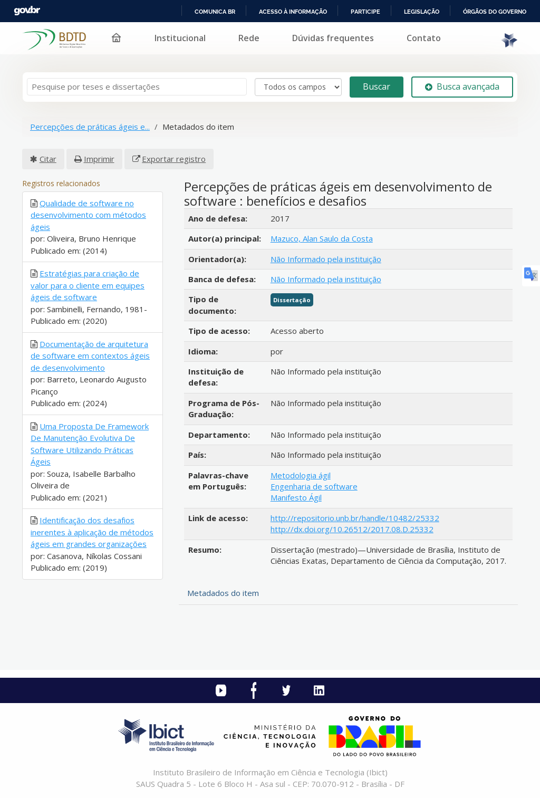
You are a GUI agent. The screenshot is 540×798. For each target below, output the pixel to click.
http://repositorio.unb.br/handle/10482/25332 (355, 518)
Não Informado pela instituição (326, 259)
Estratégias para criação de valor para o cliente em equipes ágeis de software (87, 285)
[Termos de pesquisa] (137, 86)
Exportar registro (174, 158)
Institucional (180, 38)
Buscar (376, 86)
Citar (48, 158)
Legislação (421, 11)
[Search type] (298, 87)
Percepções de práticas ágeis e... (90, 126)
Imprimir (99, 158)
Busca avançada (462, 86)
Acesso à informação (293, 11)
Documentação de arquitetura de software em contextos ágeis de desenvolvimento (90, 356)
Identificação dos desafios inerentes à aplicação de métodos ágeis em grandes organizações (92, 532)
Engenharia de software (314, 486)
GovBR (27, 11)
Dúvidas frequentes (333, 38)
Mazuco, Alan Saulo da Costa (322, 238)
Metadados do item (223, 593)
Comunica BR (215, 11)
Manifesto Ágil (296, 497)
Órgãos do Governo (494, 11)
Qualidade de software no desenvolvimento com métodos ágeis (88, 215)
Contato (424, 38)
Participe (365, 11)
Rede (248, 38)
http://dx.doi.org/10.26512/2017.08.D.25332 (352, 529)
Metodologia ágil (301, 475)
